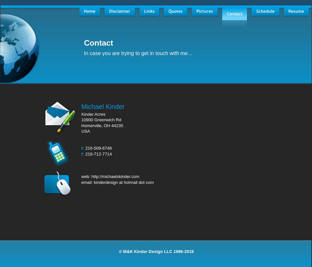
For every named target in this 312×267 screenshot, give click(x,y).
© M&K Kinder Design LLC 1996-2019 (156, 251)
